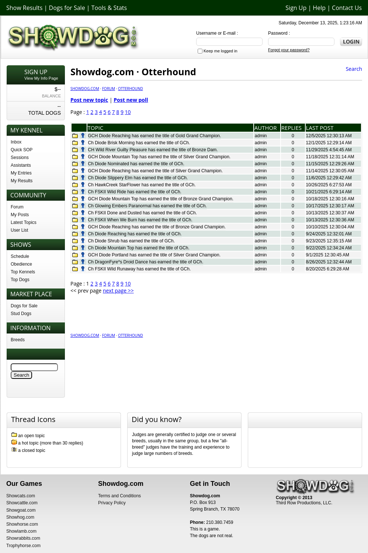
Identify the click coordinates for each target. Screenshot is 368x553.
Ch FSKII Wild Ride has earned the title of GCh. (134, 191)
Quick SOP (21, 149)
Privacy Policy (112, 502)
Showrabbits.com (23, 538)
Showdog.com (84, 88)
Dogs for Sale (67, 8)
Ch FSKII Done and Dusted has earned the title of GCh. (142, 212)
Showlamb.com (21, 531)
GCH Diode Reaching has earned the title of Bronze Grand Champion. (157, 226)
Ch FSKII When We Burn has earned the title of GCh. (140, 219)
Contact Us (347, 8)
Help (319, 8)
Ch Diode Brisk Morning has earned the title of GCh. (139, 142)
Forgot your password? (289, 50)
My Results (21, 180)
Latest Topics (24, 222)
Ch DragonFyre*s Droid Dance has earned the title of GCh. (146, 262)
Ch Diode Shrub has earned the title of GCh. (131, 240)
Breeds (18, 339)
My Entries (21, 173)
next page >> (118, 290)
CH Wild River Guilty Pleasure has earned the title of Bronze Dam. (153, 149)
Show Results (24, 8)
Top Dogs (20, 279)
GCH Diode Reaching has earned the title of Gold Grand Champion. (154, 135)
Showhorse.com (22, 524)
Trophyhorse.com (23, 545)
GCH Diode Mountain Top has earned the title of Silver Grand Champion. (159, 156)
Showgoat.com (20, 510)
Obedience (21, 264)
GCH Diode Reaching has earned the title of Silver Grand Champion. (155, 170)
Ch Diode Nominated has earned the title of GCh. (136, 163)
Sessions (20, 157)
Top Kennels (23, 271)
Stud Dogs (21, 313)
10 (128, 111)
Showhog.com (20, 517)
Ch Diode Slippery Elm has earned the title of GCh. (138, 177)
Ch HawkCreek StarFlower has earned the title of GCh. (142, 184)
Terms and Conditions (119, 495)
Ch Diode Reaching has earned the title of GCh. (135, 233)
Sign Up (295, 8)
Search (354, 68)
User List (19, 230)
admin (261, 135)
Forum (17, 207)
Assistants (21, 165)
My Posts (20, 214)
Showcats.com (20, 495)
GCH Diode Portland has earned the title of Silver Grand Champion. (154, 255)
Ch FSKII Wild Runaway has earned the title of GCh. (139, 269)
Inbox (16, 142)
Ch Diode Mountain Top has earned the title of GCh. (139, 247)
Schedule (20, 256)
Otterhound (130, 88)
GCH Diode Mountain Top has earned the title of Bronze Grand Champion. (161, 198)
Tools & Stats (109, 8)
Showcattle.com (22, 502)
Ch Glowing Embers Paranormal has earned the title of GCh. (147, 205)
